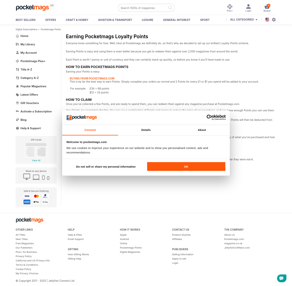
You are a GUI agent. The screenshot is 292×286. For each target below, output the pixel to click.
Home (22, 36)
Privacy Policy (24, 256)
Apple (123, 234)
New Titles (22, 239)
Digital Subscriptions (26, 29)
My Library (25, 44)
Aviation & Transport (115, 20)
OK (186, 166)
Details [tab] (146, 129)
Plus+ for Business (26, 251)
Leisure (147, 20)
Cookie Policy (23, 269)
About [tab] (202, 129)
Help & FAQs (75, 234)
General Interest (176, 20)
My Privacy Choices (27, 273)
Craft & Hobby (77, 20)
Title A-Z (24, 69)
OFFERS (50, 20)
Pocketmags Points (51, 29)
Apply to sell (179, 258)
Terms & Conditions (27, 264)
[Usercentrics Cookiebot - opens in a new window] (209, 117)
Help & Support (28, 128)
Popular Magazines (31, 86)
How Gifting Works (78, 254)
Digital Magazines (130, 251)
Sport (205, 20)
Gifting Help (74, 258)
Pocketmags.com (234, 239)
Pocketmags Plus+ (30, 61)
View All (36, 160)
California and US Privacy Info (33, 260)
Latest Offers (27, 94)
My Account (26, 52)
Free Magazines (25, 243)
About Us (229, 234)
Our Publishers (24, 247)
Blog (21, 120)
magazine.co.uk (233, 243)
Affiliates (177, 239)
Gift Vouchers (27, 103)
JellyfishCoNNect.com (237, 247)
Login (175, 262)
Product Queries (181, 234)
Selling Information (182, 254)
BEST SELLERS (26, 20)
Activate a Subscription (34, 111)
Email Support (76, 239)
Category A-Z (27, 78)
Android (124, 239)
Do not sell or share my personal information (106, 166)
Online (123, 243)
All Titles (20, 234)
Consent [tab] (90, 129)
